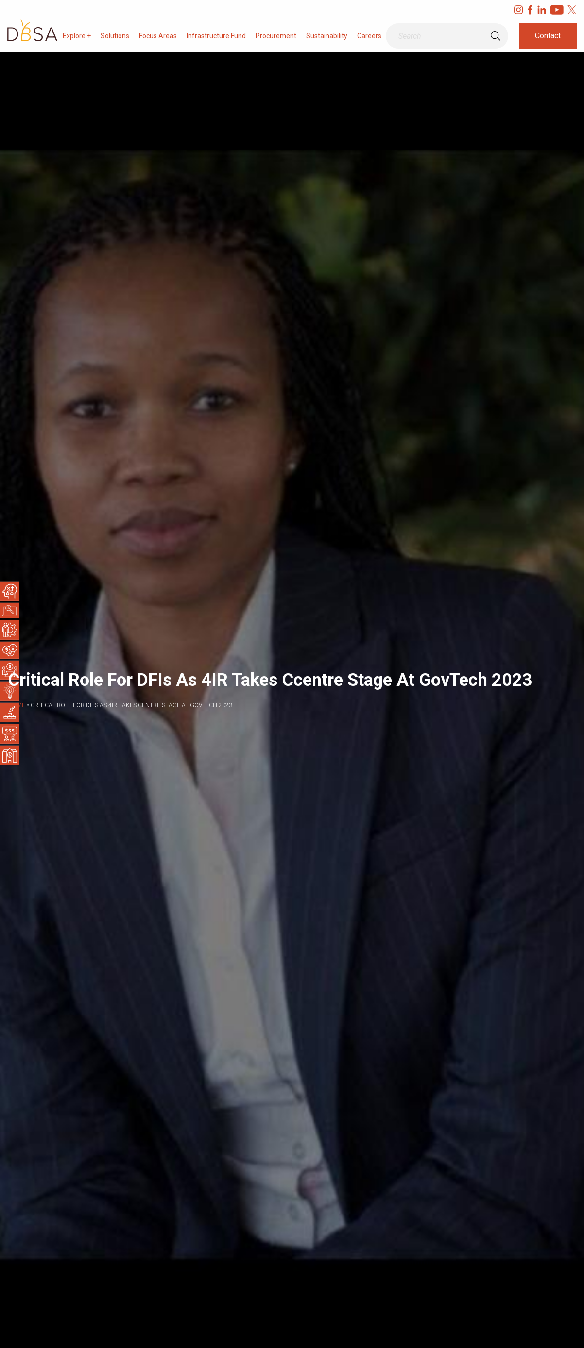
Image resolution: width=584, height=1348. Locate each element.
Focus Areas (158, 36)
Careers (369, 36)
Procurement (276, 36)
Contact (548, 35)
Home (16, 705)
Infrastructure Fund (216, 36)
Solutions (115, 36)
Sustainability (326, 36)
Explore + (77, 36)
